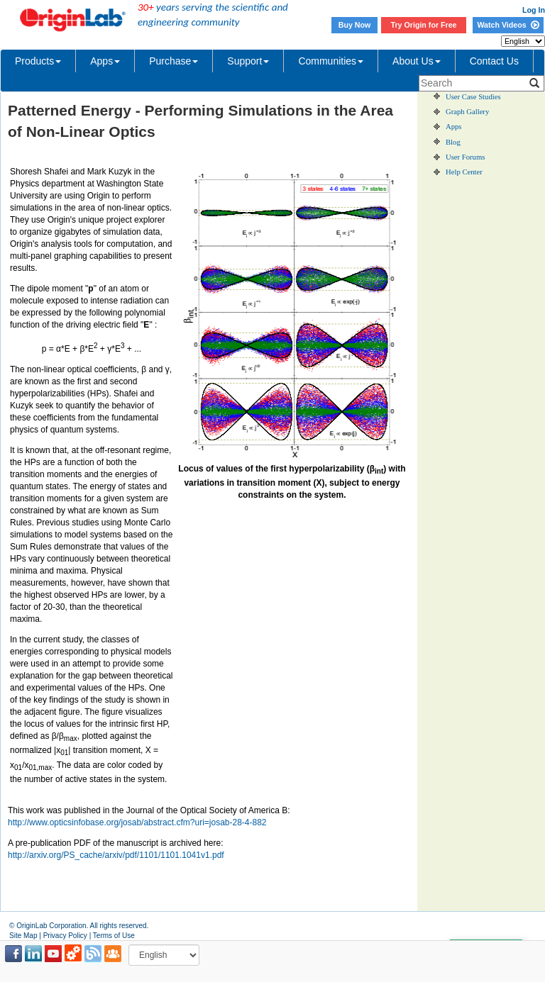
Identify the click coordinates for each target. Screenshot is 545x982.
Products (38, 61)
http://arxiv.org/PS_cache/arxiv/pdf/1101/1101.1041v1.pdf (116, 855)
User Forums (465, 157)
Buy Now (354, 25)
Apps (105, 61)
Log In (533, 10)
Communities (330, 61)
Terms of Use (114, 935)
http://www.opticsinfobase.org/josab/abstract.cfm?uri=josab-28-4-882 (137, 822)
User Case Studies (473, 97)
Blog (453, 142)
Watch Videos (508, 25)
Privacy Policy (65, 935)
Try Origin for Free (424, 25)
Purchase (173, 61)
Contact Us (494, 61)
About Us (416, 61)
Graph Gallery (467, 112)
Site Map (23, 935)
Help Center (464, 172)
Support (248, 61)
